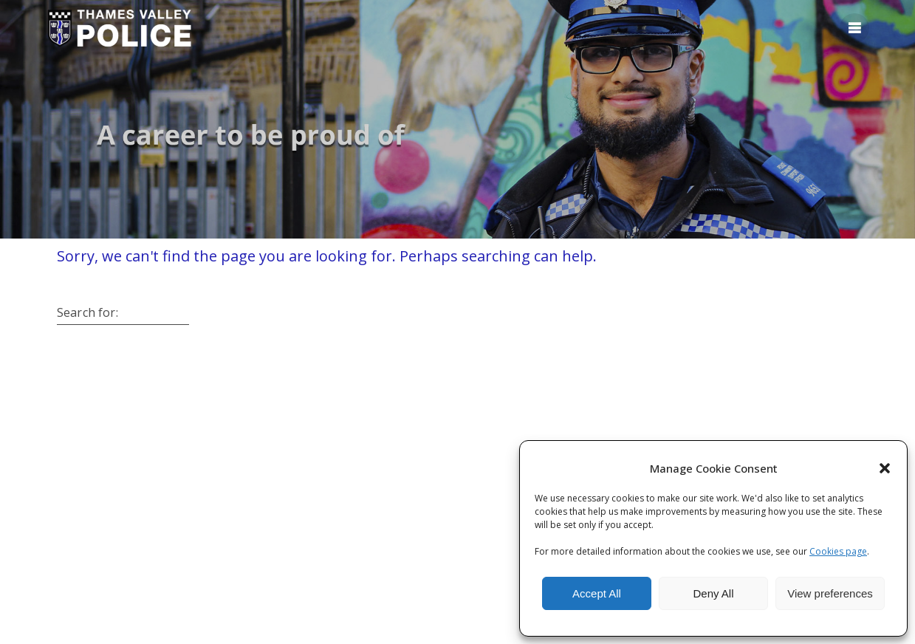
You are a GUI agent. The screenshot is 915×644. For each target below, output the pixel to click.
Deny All (713, 593)
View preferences (830, 593)
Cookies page (838, 551)
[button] (884, 468)
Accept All (596, 593)
